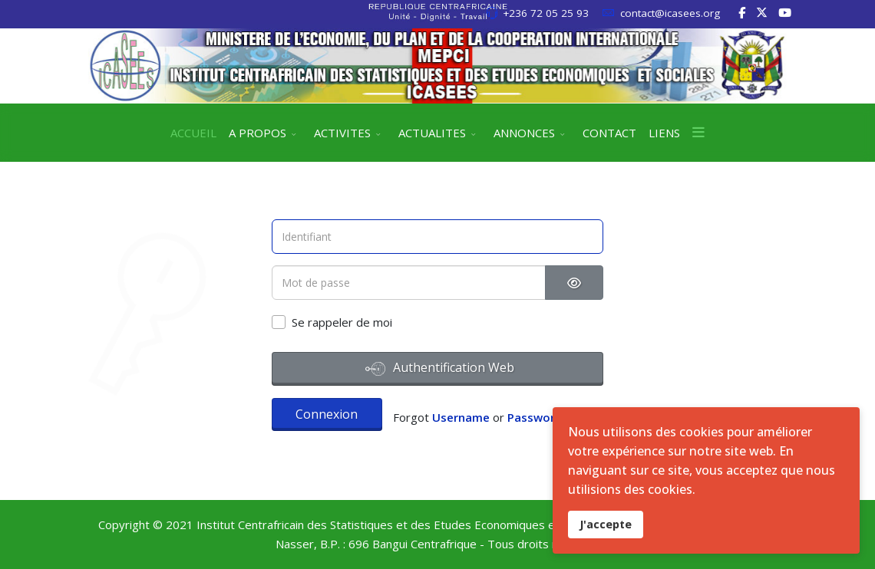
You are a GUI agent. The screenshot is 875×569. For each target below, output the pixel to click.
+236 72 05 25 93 (546, 13)
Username (461, 417)
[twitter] (762, 12)
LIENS (664, 132)
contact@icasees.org (670, 13)
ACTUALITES (432, 132)
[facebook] (741, 12)
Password (534, 417)
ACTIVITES (342, 132)
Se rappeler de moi (342, 322)
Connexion (327, 414)
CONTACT (609, 132)
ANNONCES (524, 132)
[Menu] (698, 133)
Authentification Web (439, 369)
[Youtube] (784, 12)
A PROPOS (257, 132)
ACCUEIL (193, 132)
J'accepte (605, 524)
